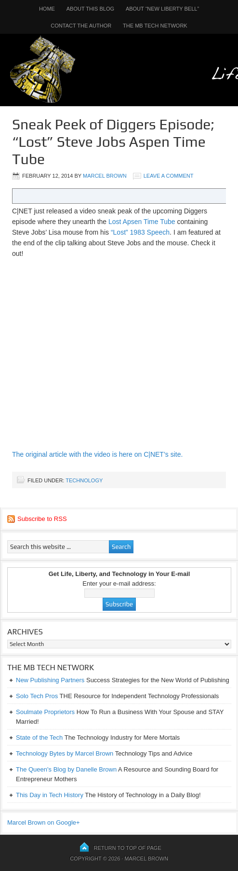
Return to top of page (127, 848)
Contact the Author (81, 25)
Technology (84, 480)
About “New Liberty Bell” (162, 9)
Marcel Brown (105, 176)
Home (47, 9)
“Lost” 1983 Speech (140, 232)
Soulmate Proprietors (45, 712)
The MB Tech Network (155, 25)
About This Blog (90, 9)
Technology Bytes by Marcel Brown (64, 753)
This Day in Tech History (49, 795)
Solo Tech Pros (37, 696)
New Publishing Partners (50, 680)
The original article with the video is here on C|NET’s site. (97, 454)
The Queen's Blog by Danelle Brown (66, 769)
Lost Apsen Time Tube (141, 221)
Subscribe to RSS (42, 518)
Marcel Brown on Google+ (43, 822)
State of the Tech (39, 737)
